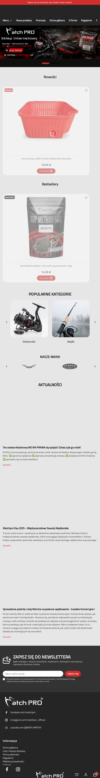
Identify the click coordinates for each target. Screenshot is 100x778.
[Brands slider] (50, 366)
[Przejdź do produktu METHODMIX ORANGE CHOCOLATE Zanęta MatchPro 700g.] (46, 227)
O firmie (7, 765)
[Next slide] (92, 46)
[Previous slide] (7, 46)
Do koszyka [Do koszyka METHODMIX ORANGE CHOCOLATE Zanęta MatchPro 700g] (46, 278)
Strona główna (10, 747)
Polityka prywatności (13, 761)
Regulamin (8, 758)
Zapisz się (72, 673)
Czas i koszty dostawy (14, 751)
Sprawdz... (7, 465)
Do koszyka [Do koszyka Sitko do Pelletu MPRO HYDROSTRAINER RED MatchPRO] (46, 171)
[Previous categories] (6, 322)
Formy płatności (11, 754)
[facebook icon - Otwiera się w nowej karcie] (7, 769)
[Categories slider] (50, 322)
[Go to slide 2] (54, 63)
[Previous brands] (6, 366)
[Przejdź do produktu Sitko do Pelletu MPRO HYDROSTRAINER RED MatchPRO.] (46, 120)
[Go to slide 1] (45, 63)
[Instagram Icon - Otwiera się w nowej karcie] (18, 769)
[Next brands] (95, 366)
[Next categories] (95, 322)
